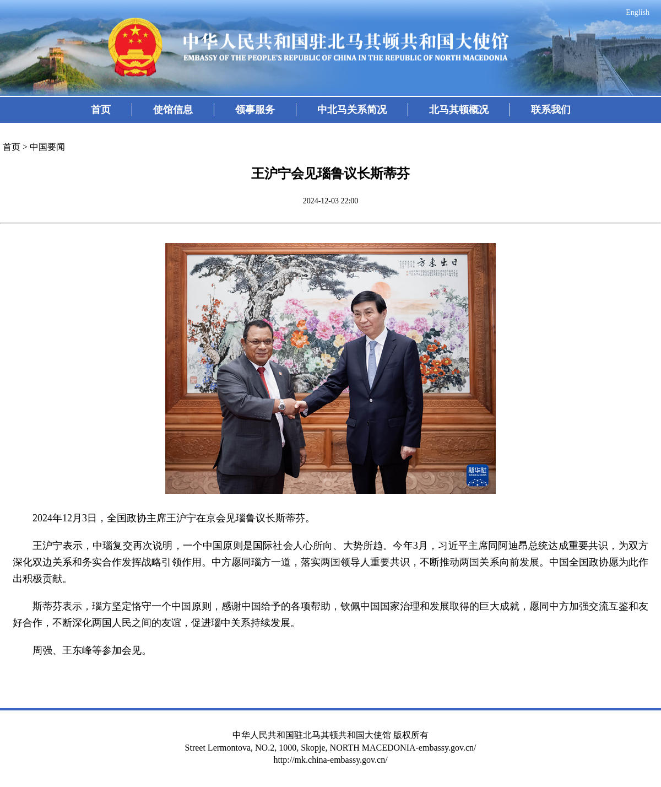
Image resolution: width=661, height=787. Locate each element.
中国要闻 (47, 147)
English (637, 12)
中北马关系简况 (352, 109)
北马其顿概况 (459, 109)
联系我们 (551, 109)
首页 (101, 109)
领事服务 (255, 109)
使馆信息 (173, 109)
